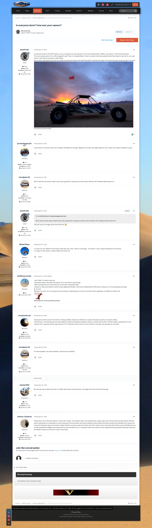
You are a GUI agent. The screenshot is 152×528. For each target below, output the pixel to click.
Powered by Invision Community (69, 522)
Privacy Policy (76, 517)
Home (18, 16)
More (111, 16)
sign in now (58, 456)
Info (48, 16)
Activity (101, 16)
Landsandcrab (24, 321)
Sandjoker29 (24, 183)
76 (24, 439)
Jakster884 (24, 390)
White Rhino (24, 250)
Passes (57, 16)
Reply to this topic (127, 45)
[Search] (126, 16)
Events (79, 16)
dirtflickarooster (24, 282)
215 (25, 168)
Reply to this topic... (32, 463)
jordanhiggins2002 (24, 150)
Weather (91, 16)
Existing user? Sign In (123, 10)
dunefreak (26, 36)
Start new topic (107, 45)
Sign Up (135, 10)
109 (25, 338)
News (27, 16)
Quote (40, 140)
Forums (37, 16)
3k (24, 266)
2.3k (25, 407)
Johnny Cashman (24, 422)
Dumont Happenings (37, 38)
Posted (40, 55)
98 (24, 298)
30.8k (24, 72)
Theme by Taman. (87, 522)
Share (119, 37)
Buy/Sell (68, 16)
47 (24, 199)
